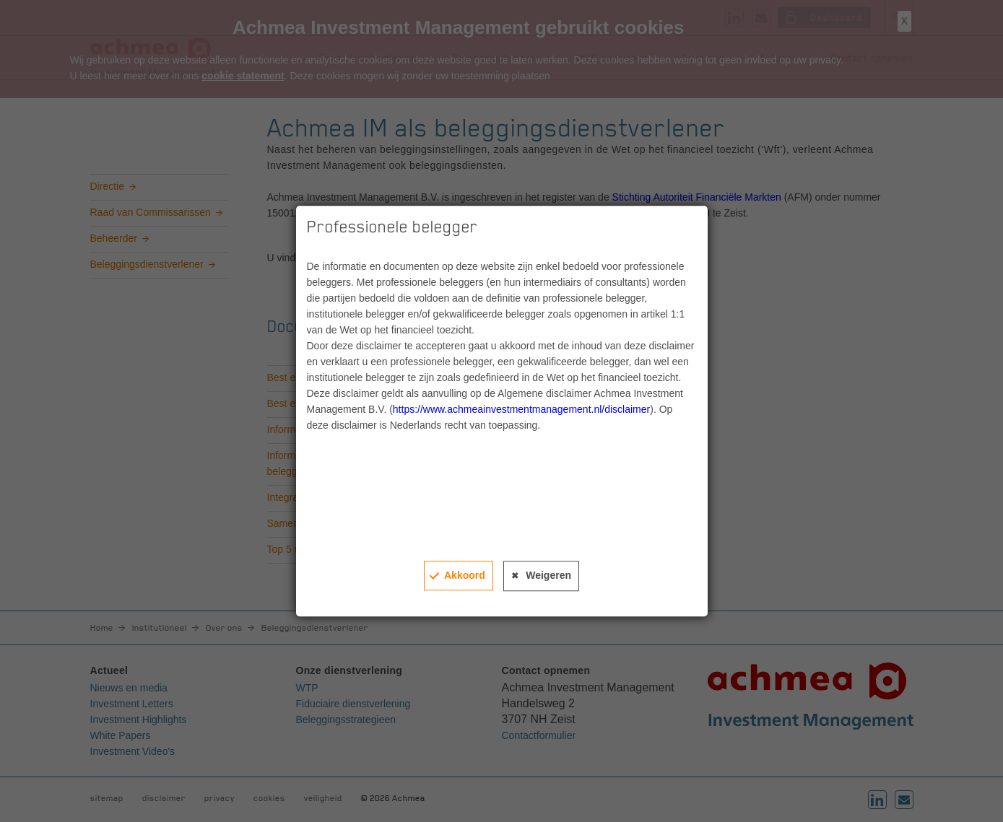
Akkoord (464, 575)
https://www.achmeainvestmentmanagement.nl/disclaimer (521, 409)
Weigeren (548, 575)
